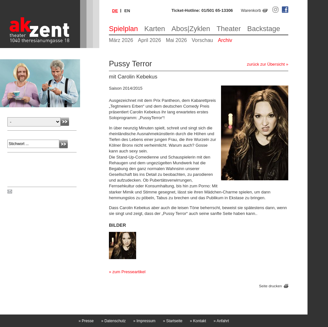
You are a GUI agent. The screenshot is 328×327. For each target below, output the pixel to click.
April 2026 (149, 40)
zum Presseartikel (128, 271)
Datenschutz (113, 321)
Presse (86, 321)
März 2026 (121, 40)
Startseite (173, 321)
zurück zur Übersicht (266, 64)
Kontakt (198, 321)
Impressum (144, 321)
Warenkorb (251, 10)
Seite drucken (270, 286)
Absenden (65, 121)
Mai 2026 (176, 40)
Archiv (225, 40)
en (127, 10)
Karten (154, 29)
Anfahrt (221, 321)
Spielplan (123, 29)
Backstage (263, 29)
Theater (229, 29)
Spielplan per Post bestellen (39, 192)
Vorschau (202, 40)
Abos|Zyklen (190, 29)
